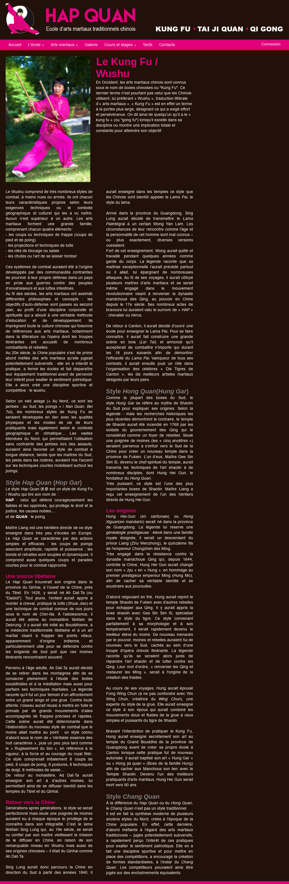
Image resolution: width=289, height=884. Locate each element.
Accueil (14, 44)
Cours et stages (120, 44)
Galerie (91, 44)
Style (114, 796)
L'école (36, 44)
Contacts (167, 44)
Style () (44, 482)
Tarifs (147, 44)
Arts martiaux (64, 44)
